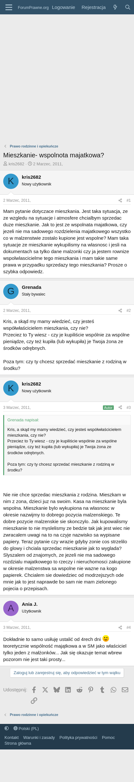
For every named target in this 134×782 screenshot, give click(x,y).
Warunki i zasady (39, 737)
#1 (129, 200)
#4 (129, 627)
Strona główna (17, 743)
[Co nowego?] (115, 7)
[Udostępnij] (120, 200)
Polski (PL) (26, 728)
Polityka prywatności (78, 737)
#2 (129, 310)
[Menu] (8, 7)
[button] (6, 729)
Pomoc (108, 737)
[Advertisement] (60, 77)
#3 (129, 407)
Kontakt (11, 737)
